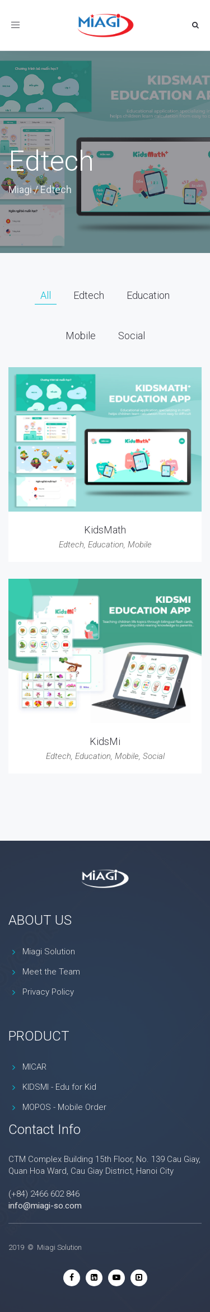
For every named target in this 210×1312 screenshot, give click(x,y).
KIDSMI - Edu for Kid (59, 1087)
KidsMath (105, 530)
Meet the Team (51, 972)
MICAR (34, 1067)
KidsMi (105, 741)
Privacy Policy (48, 992)
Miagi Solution (48, 951)
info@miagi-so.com (45, 1206)
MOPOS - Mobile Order (64, 1107)
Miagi (20, 189)
